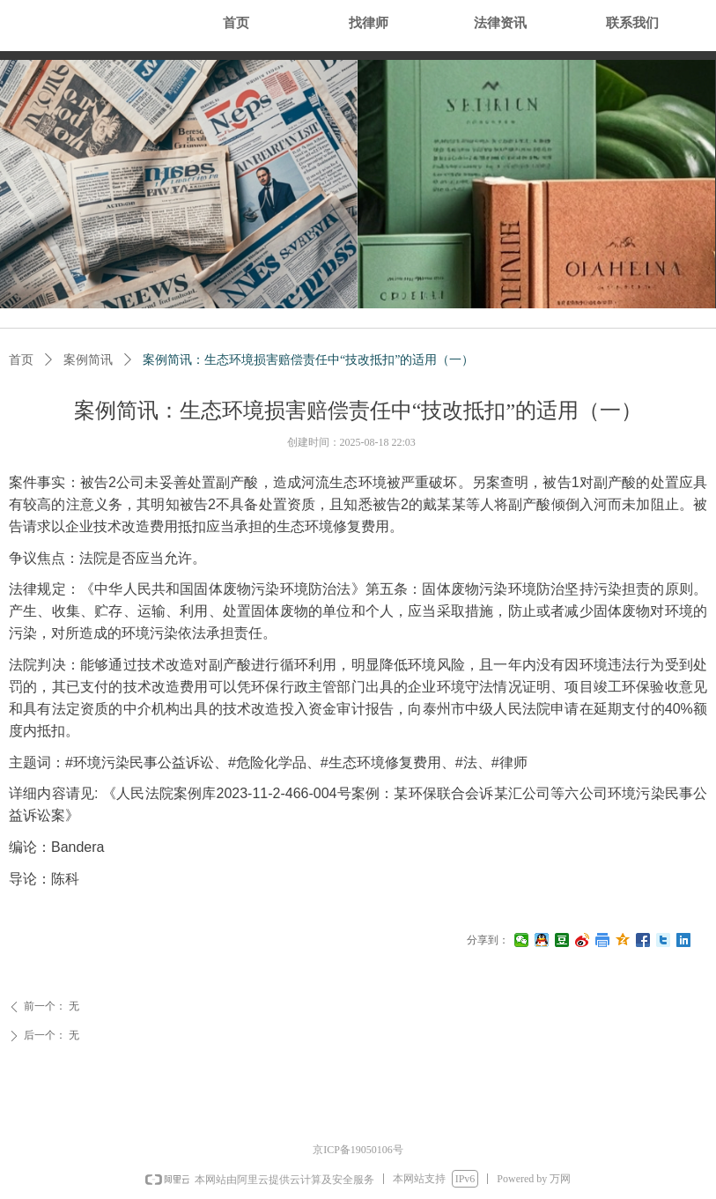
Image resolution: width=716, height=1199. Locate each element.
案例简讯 (88, 359)
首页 (21, 359)
